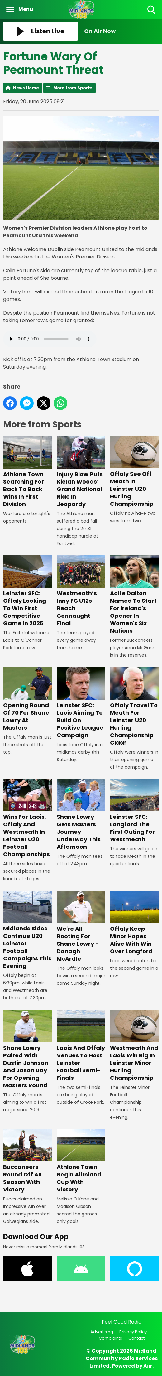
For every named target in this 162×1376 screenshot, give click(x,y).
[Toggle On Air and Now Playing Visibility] (121, 31)
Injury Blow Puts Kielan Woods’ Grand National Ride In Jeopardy (81, 472)
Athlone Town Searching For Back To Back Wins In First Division (27, 472)
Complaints (110, 1338)
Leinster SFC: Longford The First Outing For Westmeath (134, 811)
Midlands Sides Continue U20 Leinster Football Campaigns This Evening (27, 930)
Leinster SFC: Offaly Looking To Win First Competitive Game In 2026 (27, 591)
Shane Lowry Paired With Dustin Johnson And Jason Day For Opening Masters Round (27, 1049)
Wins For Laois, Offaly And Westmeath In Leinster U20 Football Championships (27, 818)
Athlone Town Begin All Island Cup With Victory (81, 1161)
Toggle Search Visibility (152, 10)
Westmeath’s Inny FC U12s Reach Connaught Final (81, 591)
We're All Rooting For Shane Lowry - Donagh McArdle (81, 927)
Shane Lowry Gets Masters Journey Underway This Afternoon (81, 815)
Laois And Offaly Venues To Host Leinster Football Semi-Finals (81, 1046)
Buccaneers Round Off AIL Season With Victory (27, 1161)
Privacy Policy (133, 1332)
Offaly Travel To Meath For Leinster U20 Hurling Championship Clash (134, 706)
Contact (136, 1338)
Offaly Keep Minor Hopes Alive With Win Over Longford (134, 923)
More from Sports (73, 88)
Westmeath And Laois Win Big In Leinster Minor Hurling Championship (134, 1046)
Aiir (147, 1365)
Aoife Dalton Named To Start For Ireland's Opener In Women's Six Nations (134, 595)
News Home (26, 88)
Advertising (101, 1332)
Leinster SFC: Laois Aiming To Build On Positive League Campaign (81, 703)
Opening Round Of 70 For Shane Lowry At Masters (27, 699)
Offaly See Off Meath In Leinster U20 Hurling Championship (134, 472)
